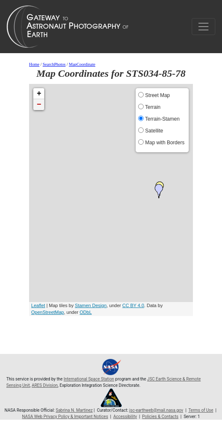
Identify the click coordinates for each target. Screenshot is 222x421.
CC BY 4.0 (133, 305)
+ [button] (39, 94)
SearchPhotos (54, 64)
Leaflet (38, 305)
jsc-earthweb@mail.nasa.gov (156, 410)
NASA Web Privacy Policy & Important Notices (65, 416)
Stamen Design (91, 305)
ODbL (86, 312)
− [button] (39, 105)
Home (34, 64)
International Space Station (89, 379)
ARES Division (45, 385)
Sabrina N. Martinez (74, 410)
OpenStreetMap (47, 312)
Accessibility (125, 416)
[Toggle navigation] (203, 26)
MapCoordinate (82, 64)
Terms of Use (200, 410)
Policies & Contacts (160, 416)
